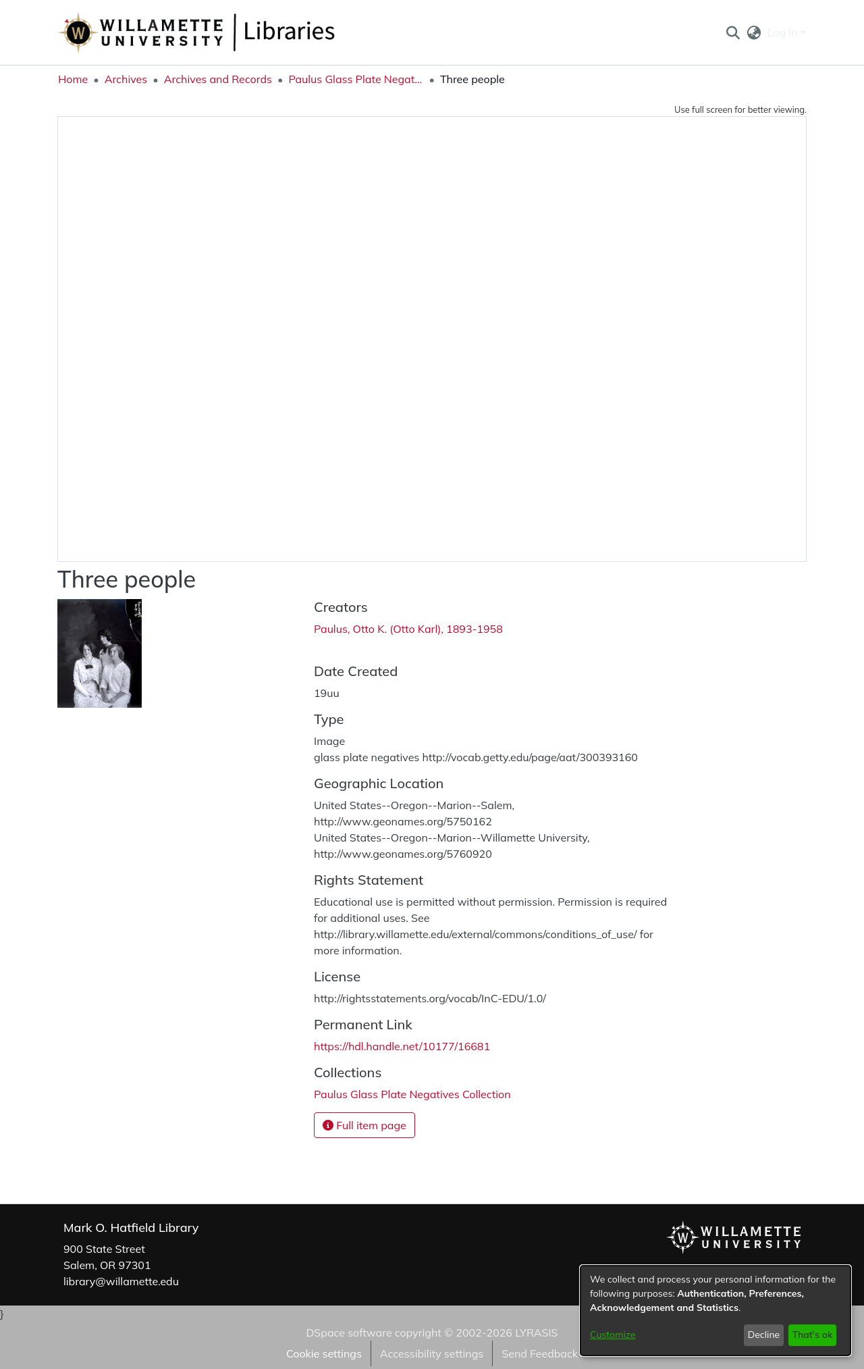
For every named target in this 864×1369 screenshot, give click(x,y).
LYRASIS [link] (536, 1332)
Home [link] (73, 79)
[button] (732, 32)
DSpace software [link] (349, 1332)
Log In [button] (784, 32)
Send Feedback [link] (540, 1353)
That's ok (812, 1334)
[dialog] (715, 1310)
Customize (613, 1334)
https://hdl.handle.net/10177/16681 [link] (402, 1046)
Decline (764, 1334)
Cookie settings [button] (324, 1353)
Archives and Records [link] (218, 79)
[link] (412, 1094)
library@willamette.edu (121, 1281)
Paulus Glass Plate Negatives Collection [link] (355, 79)
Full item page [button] (364, 1125)
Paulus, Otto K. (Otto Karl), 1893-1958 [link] (408, 629)
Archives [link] (126, 79)
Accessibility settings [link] (431, 1353)
